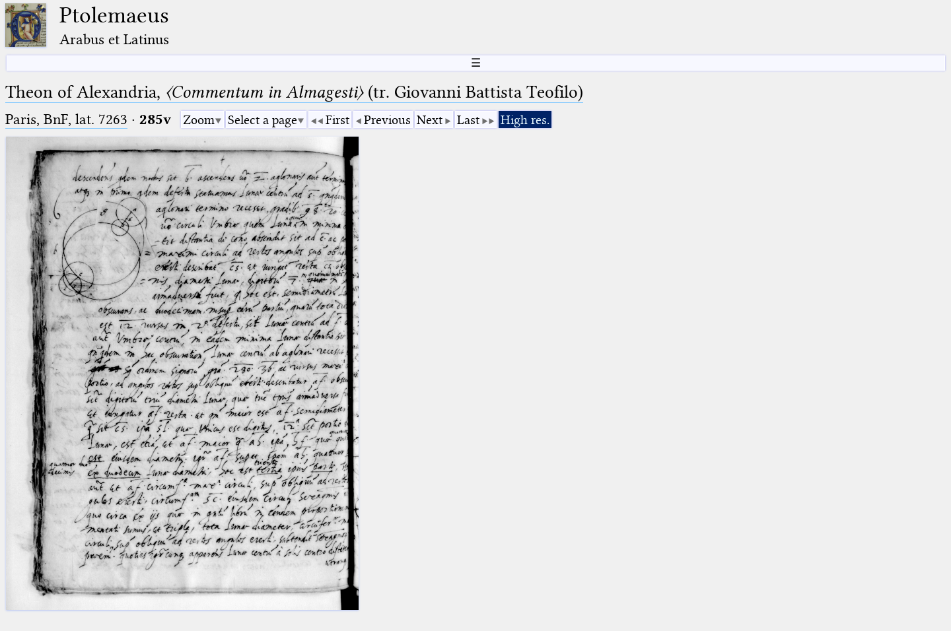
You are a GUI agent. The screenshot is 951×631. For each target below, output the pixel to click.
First (337, 119)
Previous (387, 119)
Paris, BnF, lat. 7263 (66, 119)
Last (468, 119)
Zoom (199, 119)
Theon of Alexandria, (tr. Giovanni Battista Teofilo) (294, 92)
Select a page (262, 119)
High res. (525, 119)
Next (429, 119)
